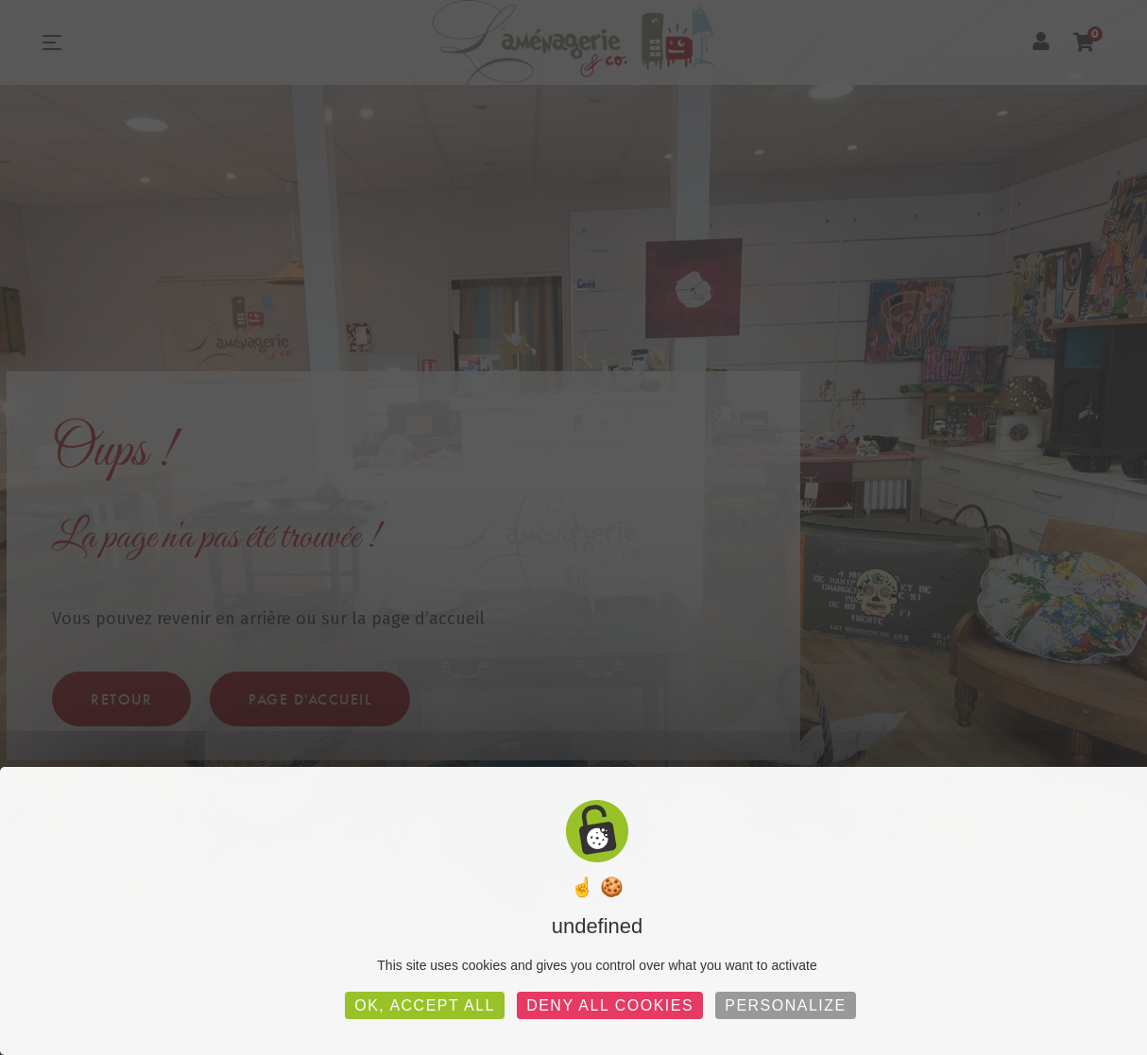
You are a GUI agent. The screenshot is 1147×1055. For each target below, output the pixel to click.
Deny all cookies (609, 1005)
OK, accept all (424, 1005)
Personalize (786, 1005)
